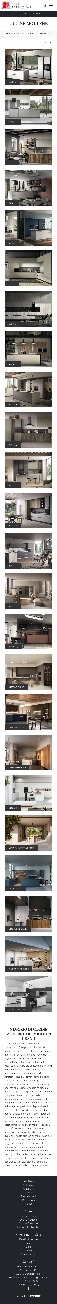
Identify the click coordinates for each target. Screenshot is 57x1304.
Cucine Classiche (28, 1223)
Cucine (22, 14)
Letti (28, 1246)
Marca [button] (9, 33)
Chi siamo (28, 1185)
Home (14, 14)
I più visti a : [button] (44, 33)
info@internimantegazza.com (32, 1277)
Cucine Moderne (37, 14)
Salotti (28, 1243)
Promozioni (28, 1200)
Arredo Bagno (28, 1254)
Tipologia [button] (31, 33)
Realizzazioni (28, 1196)
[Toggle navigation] (51, 5)
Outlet (28, 1203)
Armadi (28, 1250)
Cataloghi (28, 1189)
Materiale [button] (19, 33)
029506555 (31, 1281)
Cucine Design (28, 1216)
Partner (28, 1192)
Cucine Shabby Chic (28, 1227)
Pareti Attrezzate (28, 1239)
